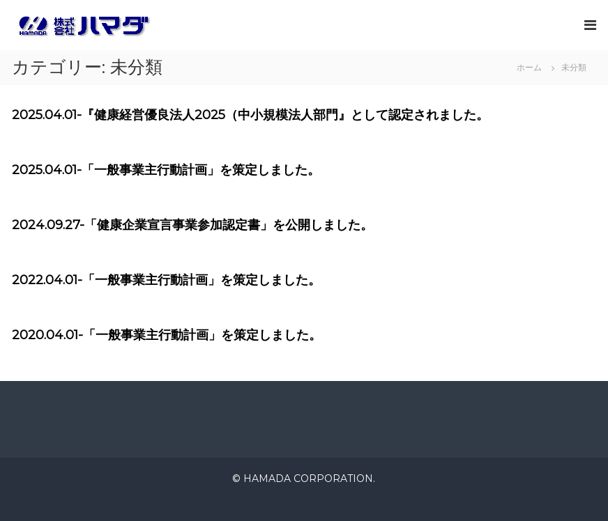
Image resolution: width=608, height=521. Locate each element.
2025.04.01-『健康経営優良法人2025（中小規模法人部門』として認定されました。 (250, 115)
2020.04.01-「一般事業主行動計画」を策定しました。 (166, 335)
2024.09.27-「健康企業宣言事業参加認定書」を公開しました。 (192, 225)
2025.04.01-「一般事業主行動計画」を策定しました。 (166, 170)
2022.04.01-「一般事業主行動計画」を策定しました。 (166, 280)
